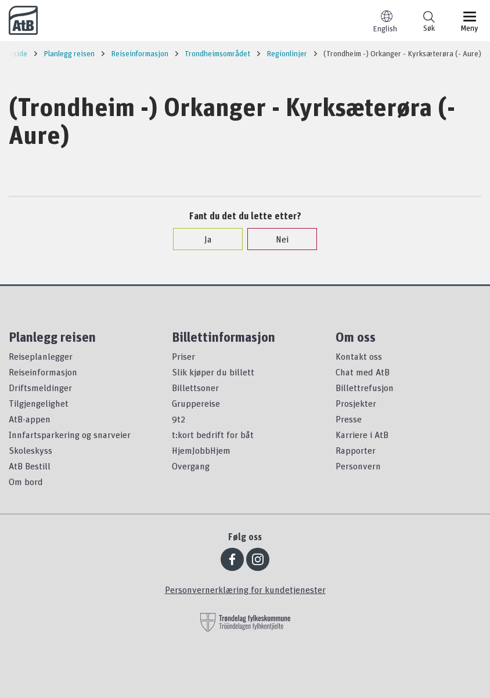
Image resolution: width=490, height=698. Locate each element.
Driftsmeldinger (40, 387)
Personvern (358, 466)
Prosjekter (356, 403)
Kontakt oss (359, 356)
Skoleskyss (30, 450)
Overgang (191, 466)
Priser (183, 356)
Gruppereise (196, 403)
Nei (276, 239)
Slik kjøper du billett (213, 372)
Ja (202, 239)
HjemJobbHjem (201, 450)
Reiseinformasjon (43, 372)
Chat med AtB (363, 372)
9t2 (178, 419)
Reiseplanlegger (41, 356)
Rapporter (356, 450)
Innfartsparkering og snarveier (70, 434)
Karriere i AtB (362, 434)
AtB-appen (30, 419)
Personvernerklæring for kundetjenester (245, 589)
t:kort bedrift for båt (213, 434)
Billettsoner (195, 387)
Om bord (26, 481)
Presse (349, 419)
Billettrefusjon (365, 387)
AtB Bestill (30, 466)
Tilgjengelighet (39, 403)
